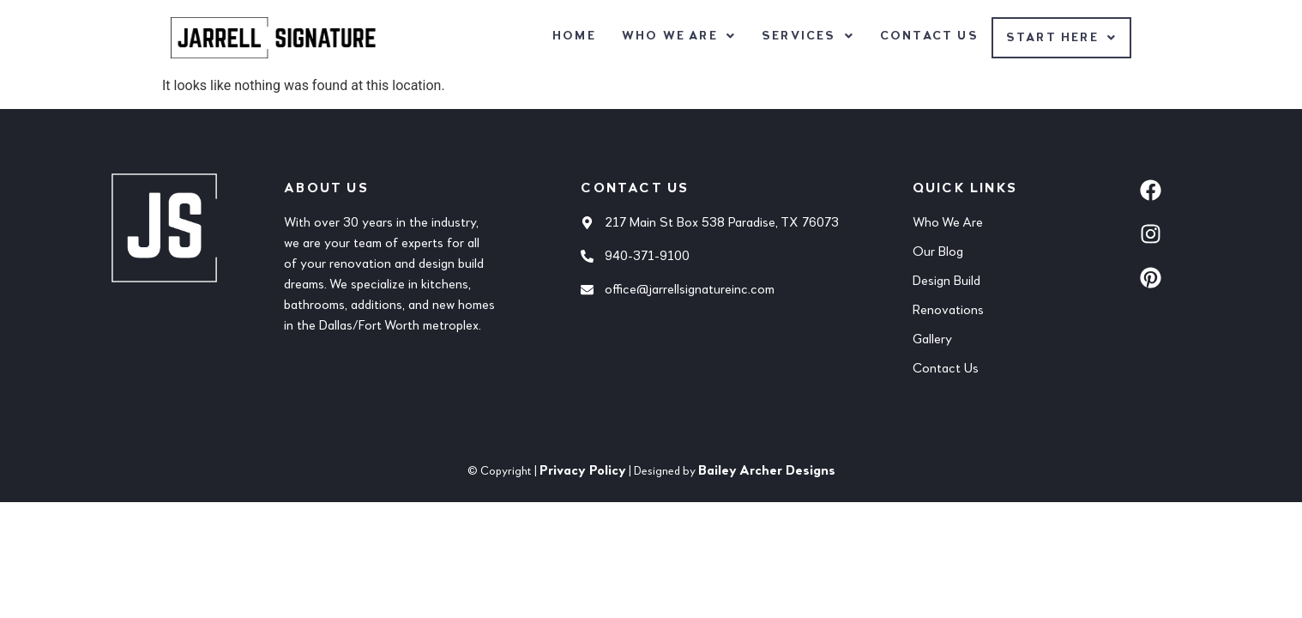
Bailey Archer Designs (766, 471)
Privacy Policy (582, 471)
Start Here (1061, 38)
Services (808, 36)
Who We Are (679, 36)
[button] (679, 36)
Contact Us (929, 36)
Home (574, 36)
